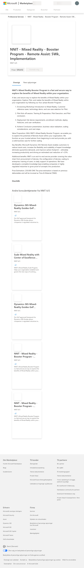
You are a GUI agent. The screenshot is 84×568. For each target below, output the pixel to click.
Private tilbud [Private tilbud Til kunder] (34, 476)
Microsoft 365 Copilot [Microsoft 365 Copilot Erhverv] (9, 531)
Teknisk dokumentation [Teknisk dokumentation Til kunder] (37, 472)
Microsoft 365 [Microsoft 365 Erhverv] (7, 527)
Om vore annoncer (19, 564)
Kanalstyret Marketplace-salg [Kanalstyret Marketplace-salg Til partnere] (66, 494)
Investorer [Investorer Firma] (33, 529)
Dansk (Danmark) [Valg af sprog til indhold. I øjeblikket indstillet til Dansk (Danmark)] (12, 546)
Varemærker (8, 564)
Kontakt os (23, 560)
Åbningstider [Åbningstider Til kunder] (34, 464)
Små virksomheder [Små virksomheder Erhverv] (8, 539)
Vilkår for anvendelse (69, 560)
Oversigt (16, 82)
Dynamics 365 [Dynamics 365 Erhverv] (7, 523)
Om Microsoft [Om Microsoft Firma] (34, 515)
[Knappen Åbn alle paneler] (6, 9)
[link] (27, 217)
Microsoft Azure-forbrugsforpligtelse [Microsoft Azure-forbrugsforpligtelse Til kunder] (41, 480)
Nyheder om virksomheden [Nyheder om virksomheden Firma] (38, 519)
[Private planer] (51, 3)
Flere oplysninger (29, 82)
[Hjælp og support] (45, 3)
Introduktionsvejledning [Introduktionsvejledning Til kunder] (37, 468)
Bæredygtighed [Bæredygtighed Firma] (34, 533)
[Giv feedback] (42, 3)
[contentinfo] (26, 17)
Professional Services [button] (16, 16)
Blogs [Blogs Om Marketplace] (4, 468)
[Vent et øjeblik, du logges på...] (76, 3)
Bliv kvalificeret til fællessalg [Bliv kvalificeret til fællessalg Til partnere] (65, 486)
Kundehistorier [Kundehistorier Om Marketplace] (7, 472)
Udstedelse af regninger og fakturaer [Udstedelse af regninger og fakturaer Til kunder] (41, 484)
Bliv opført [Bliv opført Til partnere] (60, 468)
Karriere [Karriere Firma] (32, 511)
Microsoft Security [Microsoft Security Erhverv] (8, 515)
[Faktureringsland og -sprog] (62, 3)
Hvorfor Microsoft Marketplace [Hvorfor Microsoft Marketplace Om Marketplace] (12, 464)
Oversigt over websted (11, 560)
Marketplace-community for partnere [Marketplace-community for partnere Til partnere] (68, 490)
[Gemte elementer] (48, 3)
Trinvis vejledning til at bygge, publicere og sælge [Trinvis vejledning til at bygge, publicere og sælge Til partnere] (66, 481)
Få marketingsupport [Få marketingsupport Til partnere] (63, 472)
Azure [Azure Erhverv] (5, 519)
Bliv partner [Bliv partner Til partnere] (60, 464)
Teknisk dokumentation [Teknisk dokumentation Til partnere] (64, 476)
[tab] (17, 82)
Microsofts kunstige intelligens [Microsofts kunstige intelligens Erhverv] (12, 511)
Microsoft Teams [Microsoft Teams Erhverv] (8, 535)
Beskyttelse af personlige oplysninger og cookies (45, 560)
